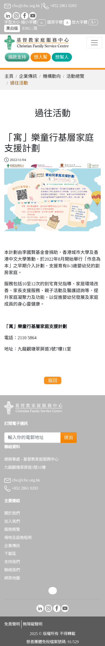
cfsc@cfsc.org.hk (22, 5)
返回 (52, 380)
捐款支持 (17, 57)
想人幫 (40, 57)
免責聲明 (12, 624)
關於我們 (12, 513)
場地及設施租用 (18, 537)
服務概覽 (12, 529)
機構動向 (52, 76)
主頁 (8, 76)
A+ (93, 22)
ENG (26, 28)
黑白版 (12, 28)
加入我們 (12, 521)
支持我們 (12, 561)
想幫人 (62, 57)
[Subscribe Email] (32, 437)
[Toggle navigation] (94, 42)
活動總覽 (75, 76)
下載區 (10, 553)
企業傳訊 (28, 76)
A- (41, 22)
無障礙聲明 (32, 624)
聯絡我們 (12, 570)
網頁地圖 (12, 578)
